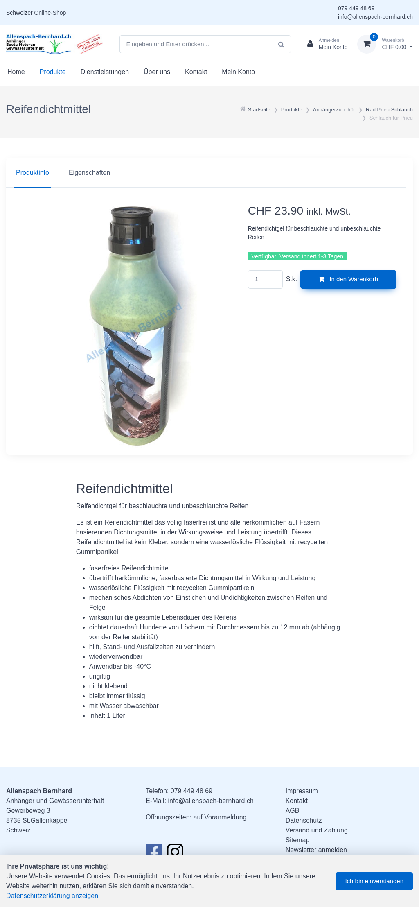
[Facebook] (154, 854)
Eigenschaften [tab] (89, 172)
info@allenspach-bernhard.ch (375, 17)
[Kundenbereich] (324, 44)
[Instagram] (175, 854)
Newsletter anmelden (316, 849)
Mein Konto (238, 71)
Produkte (53, 71)
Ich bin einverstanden (374, 881)
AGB (293, 810)
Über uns (157, 71)
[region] (209, 173)
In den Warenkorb (348, 279)
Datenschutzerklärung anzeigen (52, 895)
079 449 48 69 (356, 8)
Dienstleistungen (105, 71)
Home (16, 71)
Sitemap (298, 840)
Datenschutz (304, 820)
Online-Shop (50, 12)
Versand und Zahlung (317, 830)
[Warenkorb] (385, 44)
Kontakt (196, 71)
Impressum (302, 790)
